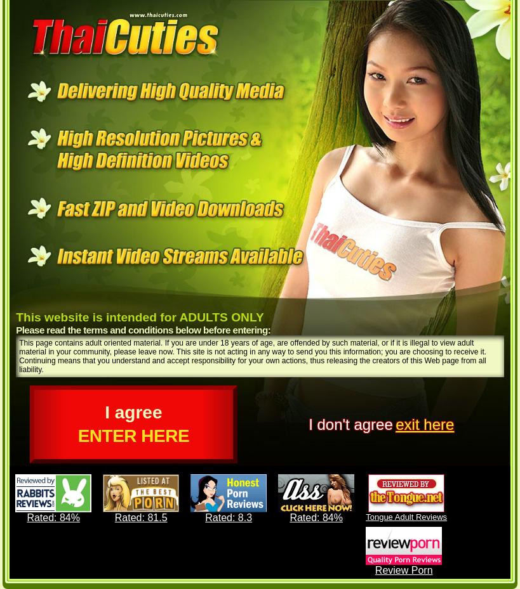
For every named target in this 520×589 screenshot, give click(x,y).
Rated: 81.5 (141, 498)
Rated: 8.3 (228, 498)
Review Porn (404, 551)
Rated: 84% (53, 498)
